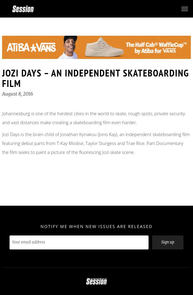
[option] (96, 47)
